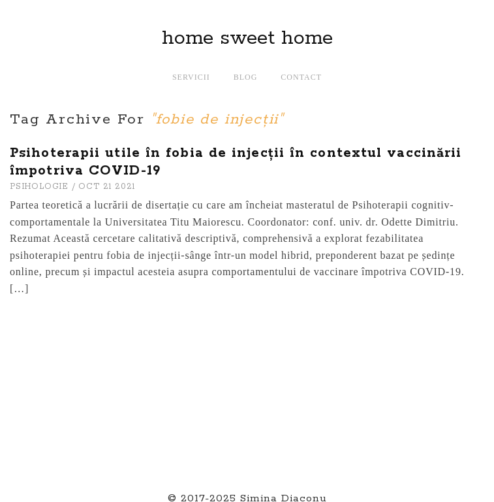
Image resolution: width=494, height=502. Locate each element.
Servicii (191, 77)
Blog (246, 77)
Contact (301, 77)
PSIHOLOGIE (39, 187)
